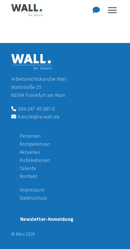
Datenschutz (33, 198)
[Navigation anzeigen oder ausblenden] (112, 10)
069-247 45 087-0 (33, 109)
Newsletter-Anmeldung (46, 219)
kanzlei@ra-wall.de (35, 116)
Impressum (32, 189)
